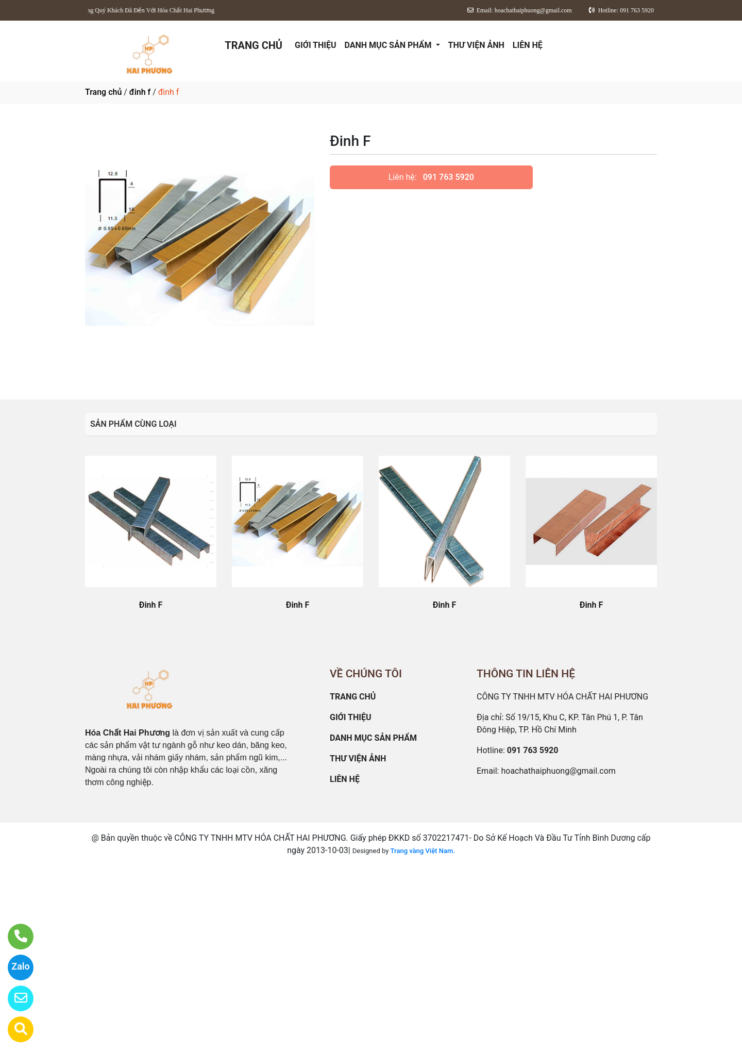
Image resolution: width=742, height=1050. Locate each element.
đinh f (139, 92)
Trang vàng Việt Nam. (423, 851)
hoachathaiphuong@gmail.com (558, 771)
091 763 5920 (448, 177)
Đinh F (150, 605)
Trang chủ (103, 92)
